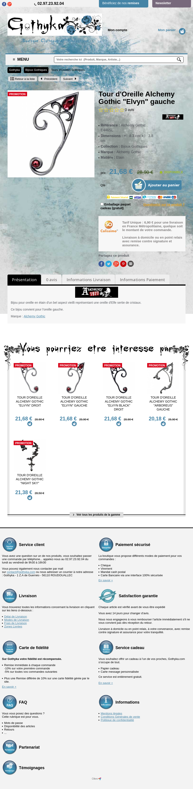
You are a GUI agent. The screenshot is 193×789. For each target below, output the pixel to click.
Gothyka (14, 70)
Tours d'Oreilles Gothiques (68, 70)
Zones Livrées (13, 621)
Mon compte (117, 30)
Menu (21, 59)
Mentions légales (111, 708)
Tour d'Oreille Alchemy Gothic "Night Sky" (30, 476)
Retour (22, 79)
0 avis (51, 279)
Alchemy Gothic (34, 316)
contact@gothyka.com (21, 567)
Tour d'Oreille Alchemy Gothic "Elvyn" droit (30, 401)
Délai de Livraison (15, 611)
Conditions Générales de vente (120, 711)
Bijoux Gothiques (36, 70)
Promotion (17, 94)
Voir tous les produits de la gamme (96, 509)
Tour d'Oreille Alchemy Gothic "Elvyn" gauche (74, 401)
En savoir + (105, 575)
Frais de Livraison (15, 618)
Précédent (49, 79)
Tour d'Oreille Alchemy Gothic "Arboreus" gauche (163, 403)
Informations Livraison (88, 279)
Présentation (24, 279)
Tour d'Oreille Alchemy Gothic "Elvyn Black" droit (119, 403)
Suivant (69, 79)
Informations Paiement (142, 279)
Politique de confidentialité (117, 715)
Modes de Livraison (16, 614)
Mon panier (167, 30)
